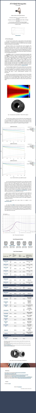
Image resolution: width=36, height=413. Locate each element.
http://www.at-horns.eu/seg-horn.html (18, 375)
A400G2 (5, 245)
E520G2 (24, 245)
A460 (13, 204)
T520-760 (5, 333)
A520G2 (18, 245)
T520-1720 (6, 330)
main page (20, 386)
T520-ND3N (6, 313)
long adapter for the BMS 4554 (21, 190)
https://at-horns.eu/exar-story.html (22, 374)
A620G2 (30, 245)
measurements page (8, 201)
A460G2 (10, 245)
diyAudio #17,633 (24, 65)
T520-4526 (6, 298)
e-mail (9, 383)
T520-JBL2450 (6, 310)
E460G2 (14, 245)
